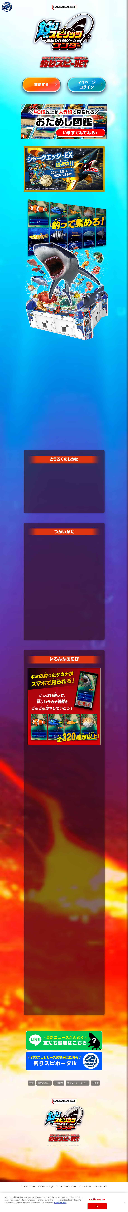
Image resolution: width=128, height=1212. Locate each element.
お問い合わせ (44, 1083)
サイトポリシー (28, 1186)
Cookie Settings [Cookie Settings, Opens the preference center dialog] (97, 1199)
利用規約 (59, 1083)
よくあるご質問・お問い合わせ (93, 1186)
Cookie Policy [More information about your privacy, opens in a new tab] (60, 1202)
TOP (31, 1083)
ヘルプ (95, 1083)
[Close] (125, 1202)
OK (97, 1206)
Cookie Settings (64, 1151)
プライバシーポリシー (77, 1083)
